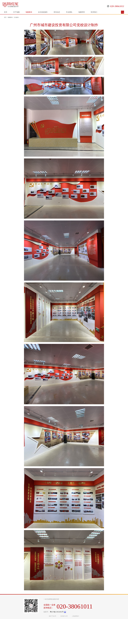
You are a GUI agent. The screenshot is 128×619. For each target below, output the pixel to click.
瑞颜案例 (29, 12)
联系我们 (94, 12)
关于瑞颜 (16, 12)
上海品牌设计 (75, 616)
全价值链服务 (43, 12)
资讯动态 (57, 12)
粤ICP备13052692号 (57, 612)
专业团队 (69, 12)
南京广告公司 (52, 616)
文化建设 (16, 17)
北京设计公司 (64, 616)
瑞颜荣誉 (81, 12)
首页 (5, 12)
